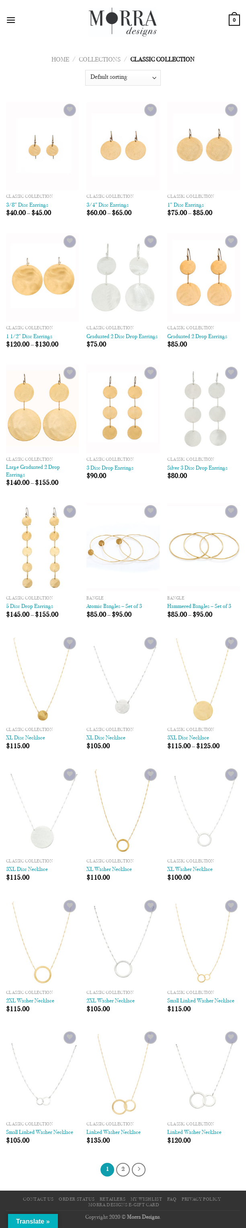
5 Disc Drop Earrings (29, 607)
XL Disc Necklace (25, 738)
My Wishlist (146, 1199)
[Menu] (11, 20)
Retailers (113, 1199)
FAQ (172, 1199)
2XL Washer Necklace (30, 1001)
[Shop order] (122, 78)
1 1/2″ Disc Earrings (29, 337)
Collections (100, 60)
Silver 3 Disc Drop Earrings (197, 468)
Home (60, 60)
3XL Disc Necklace (188, 738)
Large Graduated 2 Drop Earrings (33, 471)
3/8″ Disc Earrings (27, 205)
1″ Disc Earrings (185, 205)
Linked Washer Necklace (113, 1132)
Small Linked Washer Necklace (200, 1001)
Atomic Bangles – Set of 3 (114, 607)
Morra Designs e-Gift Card (123, 1205)
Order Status (76, 1199)
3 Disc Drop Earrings (109, 468)
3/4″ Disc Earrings (107, 205)
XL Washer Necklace (109, 870)
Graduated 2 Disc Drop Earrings (122, 337)
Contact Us (38, 1199)
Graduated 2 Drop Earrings (197, 337)
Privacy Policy (201, 1199)
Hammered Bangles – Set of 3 (199, 607)
